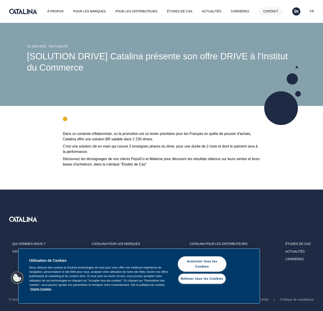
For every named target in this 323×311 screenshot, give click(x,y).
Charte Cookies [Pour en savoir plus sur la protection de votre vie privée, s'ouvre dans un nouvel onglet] (40, 289)
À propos (55, 11)
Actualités (211, 11)
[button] (17, 278)
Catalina (23, 11)
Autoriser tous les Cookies (202, 264)
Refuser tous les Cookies (202, 278)
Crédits (264, 299)
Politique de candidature (297, 299)
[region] (139, 276)
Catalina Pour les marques (116, 244)
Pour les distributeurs (136, 11)
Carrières (240, 11)
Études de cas (179, 11)
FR (312, 11)
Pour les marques (89, 11)
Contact (270, 11)
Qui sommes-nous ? (29, 244)
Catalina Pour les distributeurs (218, 244)
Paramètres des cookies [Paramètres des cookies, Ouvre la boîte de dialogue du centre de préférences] (202, 291)
